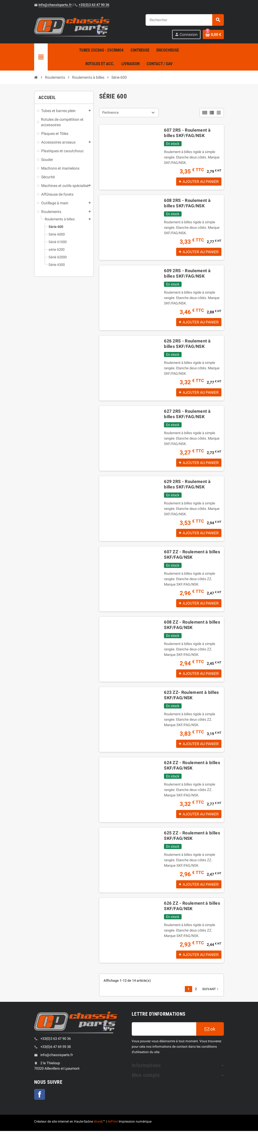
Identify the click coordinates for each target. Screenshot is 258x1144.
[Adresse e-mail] (164, 1042)
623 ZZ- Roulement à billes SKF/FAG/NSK (191, 703)
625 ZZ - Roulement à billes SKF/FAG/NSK (192, 846)
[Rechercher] (185, 20)
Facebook (39, 1107)
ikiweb (98, 1134)
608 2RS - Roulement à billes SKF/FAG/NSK (187, 204)
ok (210, 1042)
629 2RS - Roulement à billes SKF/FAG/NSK (187, 489)
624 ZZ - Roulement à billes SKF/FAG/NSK (192, 775)
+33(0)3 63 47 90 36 (94, 5)
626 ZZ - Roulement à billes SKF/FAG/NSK (192, 918)
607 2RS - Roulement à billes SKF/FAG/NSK (187, 133)
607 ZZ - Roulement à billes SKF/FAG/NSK (192, 561)
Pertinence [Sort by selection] (110, 112)
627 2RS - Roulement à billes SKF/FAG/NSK (187, 418)
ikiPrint (113, 1134)
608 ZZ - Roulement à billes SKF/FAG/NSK (192, 632)
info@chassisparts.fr (55, 5)
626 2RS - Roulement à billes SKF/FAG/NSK (187, 347)
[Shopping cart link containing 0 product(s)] (213, 34)
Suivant (211, 1002)
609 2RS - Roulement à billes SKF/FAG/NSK (187, 275)
